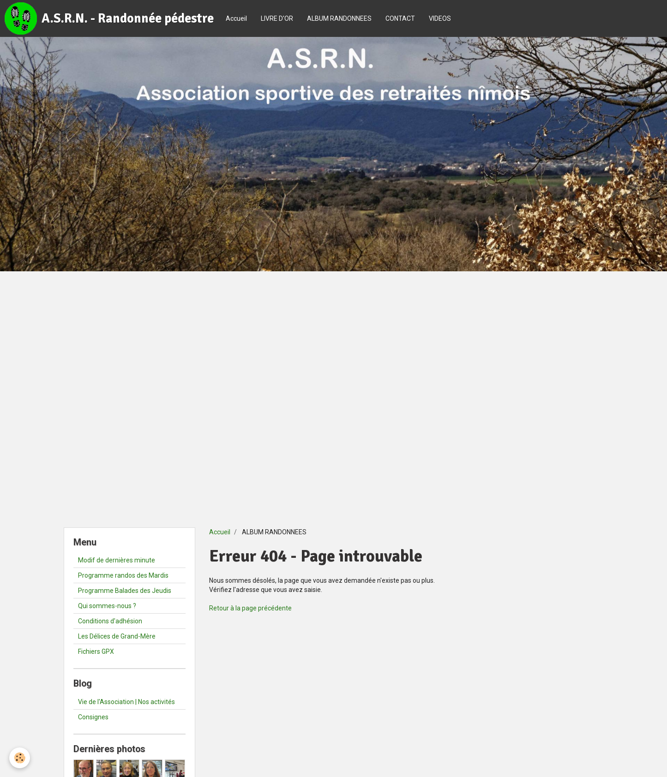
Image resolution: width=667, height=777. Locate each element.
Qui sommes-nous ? (107, 606)
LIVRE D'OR (277, 18)
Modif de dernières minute (116, 560)
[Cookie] (19, 757)
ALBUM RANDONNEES (339, 18)
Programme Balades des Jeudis (124, 590)
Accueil (236, 18)
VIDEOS (440, 18)
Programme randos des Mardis (123, 575)
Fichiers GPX (96, 651)
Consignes (93, 717)
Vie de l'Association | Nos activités (126, 701)
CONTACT (400, 18)
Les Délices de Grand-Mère (117, 636)
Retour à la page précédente (250, 608)
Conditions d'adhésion (110, 621)
